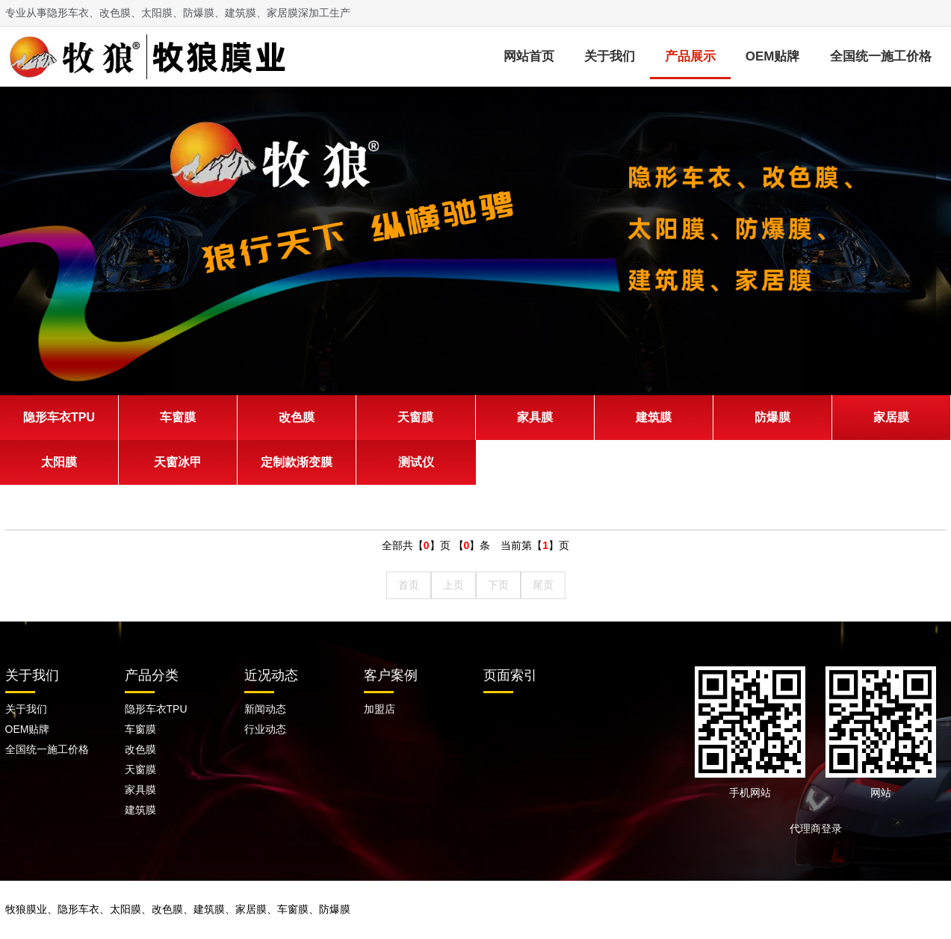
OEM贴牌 (773, 56)
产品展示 (690, 56)
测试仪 (416, 462)
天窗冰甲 (178, 462)
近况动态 (271, 675)
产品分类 (152, 675)
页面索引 (510, 675)
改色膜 (297, 417)
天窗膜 (415, 417)
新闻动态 (265, 709)
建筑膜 (654, 417)
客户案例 (391, 675)
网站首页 (529, 56)
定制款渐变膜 (296, 462)
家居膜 (891, 417)
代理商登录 (821, 828)
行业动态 (265, 729)
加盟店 (379, 709)
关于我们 (609, 56)
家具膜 (535, 417)
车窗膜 (178, 417)
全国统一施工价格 (881, 56)
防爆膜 (772, 417)
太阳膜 (59, 462)
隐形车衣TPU (59, 417)
